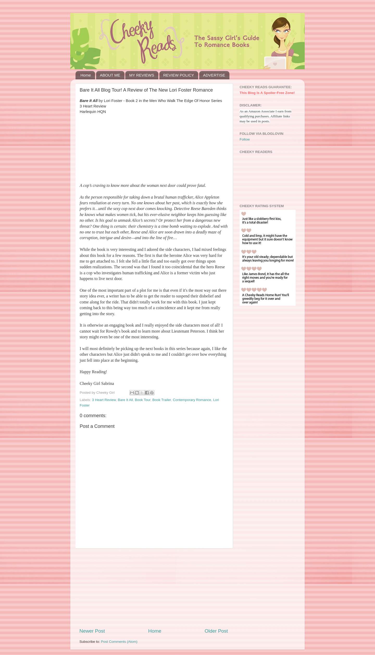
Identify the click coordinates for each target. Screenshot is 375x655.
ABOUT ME (110, 75)
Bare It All (125, 400)
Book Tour (143, 400)
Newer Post (92, 631)
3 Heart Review (104, 400)
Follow (245, 139)
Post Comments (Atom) (119, 642)
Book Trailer (161, 400)
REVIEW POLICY (178, 75)
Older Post (216, 631)
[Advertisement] (154, 588)
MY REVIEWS (141, 75)
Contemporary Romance (192, 400)
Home (85, 75)
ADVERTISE (214, 75)
